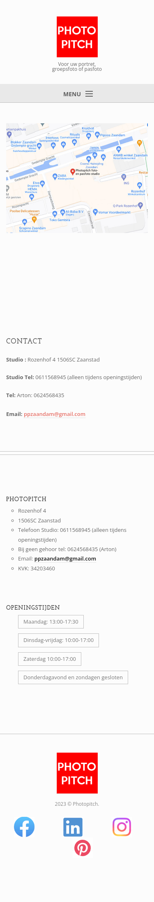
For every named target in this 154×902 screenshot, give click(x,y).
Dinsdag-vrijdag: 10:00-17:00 (58, 640)
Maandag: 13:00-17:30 (50, 621)
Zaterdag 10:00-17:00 (49, 658)
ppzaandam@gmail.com (54, 414)
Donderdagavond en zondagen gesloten (73, 677)
